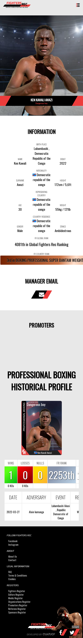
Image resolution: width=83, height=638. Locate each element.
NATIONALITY (41, 170)
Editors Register (16, 594)
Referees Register (17, 608)
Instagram (13, 544)
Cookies (12, 579)
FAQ (10, 571)
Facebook (12, 541)
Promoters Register (17, 605)
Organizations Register (19, 601)
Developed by (41, 634)
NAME (20, 159)
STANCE (63, 226)
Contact (12, 560)
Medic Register (15, 598)
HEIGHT (63, 180)
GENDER (20, 226)
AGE (20, 205)
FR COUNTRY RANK (41, 254)
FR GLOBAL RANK (41, 238)
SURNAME (20, 180)
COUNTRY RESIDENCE (41, 216)
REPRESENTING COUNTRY (41, 193)
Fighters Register (16, 591)
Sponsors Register (17, 612)
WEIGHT (63, 205)
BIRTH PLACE (41, 144)
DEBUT (62, 159)
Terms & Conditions (17, 575)
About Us (12, 556)
